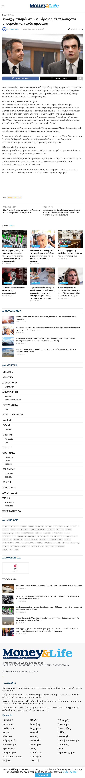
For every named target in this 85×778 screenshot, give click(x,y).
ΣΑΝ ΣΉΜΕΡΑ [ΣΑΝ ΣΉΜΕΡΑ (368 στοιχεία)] (8, 547)
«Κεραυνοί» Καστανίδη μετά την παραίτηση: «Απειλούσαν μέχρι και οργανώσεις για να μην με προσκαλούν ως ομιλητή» (42, 260)
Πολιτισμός (9, 491)
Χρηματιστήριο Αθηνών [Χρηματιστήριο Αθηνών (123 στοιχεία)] (55, 551)
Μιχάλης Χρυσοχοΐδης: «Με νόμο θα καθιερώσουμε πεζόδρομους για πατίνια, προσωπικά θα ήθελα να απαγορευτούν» (13, 260)
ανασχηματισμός (14, 198)
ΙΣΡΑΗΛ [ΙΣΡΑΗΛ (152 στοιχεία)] (38, 537)
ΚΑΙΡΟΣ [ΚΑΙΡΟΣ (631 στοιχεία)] (47, 537)
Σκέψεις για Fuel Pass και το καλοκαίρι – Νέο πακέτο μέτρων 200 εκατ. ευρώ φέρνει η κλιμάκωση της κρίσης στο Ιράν (40, 700)
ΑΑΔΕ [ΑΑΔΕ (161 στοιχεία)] (31, 531)
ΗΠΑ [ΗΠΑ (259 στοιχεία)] (17, 537)
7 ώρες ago (20, 358)
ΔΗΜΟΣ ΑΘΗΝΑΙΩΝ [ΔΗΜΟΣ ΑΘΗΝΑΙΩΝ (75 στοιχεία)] (61, 531)
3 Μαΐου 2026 (7, 300)
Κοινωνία (8, 434)
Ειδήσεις (6, 424)
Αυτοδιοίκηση (10, 396)
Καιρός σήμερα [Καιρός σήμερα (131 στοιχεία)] (9, 541)
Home (4, 15)
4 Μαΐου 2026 (63, 263)
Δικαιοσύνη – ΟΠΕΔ (12, 418)
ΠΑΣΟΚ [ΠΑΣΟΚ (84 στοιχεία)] (42, 544)
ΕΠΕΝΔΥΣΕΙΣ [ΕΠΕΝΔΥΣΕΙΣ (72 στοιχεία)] (23, 534)
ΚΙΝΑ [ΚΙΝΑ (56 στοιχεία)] (67, 537)
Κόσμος (6, 452)
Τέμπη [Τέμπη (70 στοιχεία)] (65, 547)
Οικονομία (8, 457)
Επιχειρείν (8, 468)
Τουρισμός (9, 510)
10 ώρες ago (21, 326)
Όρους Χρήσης (70, 771)
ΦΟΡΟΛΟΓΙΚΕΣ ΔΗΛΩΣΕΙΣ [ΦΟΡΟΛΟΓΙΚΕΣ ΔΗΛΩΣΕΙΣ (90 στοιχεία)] (20, 551)
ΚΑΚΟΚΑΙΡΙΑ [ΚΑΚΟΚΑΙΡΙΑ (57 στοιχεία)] (57, 537)
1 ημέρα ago (21, 348)
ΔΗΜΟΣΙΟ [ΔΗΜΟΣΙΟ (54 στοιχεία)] (74, 531)
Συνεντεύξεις (9, 497)
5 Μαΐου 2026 (7, 268)
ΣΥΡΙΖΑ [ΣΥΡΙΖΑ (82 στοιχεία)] (39, 547)
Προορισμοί (9, 507)
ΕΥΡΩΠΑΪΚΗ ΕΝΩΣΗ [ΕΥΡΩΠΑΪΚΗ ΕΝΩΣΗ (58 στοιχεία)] (37, 534)
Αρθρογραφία (9, 387)
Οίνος (7, 414)
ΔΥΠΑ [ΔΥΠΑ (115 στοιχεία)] (6, 534)
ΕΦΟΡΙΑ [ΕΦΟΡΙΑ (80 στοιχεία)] (60, 534)
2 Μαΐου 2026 (63, 303)
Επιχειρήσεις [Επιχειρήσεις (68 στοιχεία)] (8, 537)
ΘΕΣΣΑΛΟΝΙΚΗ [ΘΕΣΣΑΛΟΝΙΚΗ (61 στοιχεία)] (27, 537)
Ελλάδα (6, 429)
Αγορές (7, 465)
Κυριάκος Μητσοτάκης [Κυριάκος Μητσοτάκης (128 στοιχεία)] (26, 541)
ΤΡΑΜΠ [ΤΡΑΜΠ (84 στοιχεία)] (57, 547)
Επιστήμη (7, 439)
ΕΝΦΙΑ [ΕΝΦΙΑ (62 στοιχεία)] (13, 534)
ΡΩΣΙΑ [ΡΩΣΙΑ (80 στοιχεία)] (67, 544)
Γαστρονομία (10, 409)
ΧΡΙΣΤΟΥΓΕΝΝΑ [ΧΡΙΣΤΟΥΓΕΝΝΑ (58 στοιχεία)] (37, 551)
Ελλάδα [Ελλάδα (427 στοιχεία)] (68, 534)
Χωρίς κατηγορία (11, 515)
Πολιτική (11, 15)
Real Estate (9, 462)
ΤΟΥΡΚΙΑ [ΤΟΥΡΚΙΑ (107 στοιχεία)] (48, 547)
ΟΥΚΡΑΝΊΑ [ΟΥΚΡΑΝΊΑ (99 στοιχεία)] (7, 544)
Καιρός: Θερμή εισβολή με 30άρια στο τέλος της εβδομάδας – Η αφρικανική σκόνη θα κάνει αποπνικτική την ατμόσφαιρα (40, 713)
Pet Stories (9, 478)
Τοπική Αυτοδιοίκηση (13, 404)
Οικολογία (8, 481)
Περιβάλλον (9, 473)
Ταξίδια (6, 502)
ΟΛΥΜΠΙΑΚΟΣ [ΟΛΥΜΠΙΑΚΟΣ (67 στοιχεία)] (71, 541)
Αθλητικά (7, 381)
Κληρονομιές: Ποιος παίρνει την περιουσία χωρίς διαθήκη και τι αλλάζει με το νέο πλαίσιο (49, 590)
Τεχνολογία (9, 443)
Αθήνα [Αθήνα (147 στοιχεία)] (48, 531)
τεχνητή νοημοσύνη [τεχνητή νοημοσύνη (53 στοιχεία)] (11, 554)
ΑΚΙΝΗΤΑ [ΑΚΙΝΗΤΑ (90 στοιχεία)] (39, 531)
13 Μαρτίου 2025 (29, 29)
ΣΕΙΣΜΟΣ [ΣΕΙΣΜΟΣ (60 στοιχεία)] (19, 547)
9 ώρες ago (20, 337)
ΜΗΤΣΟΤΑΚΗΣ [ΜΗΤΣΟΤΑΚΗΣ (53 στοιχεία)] (43, 541)
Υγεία (6, 447)
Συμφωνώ (43, 775)
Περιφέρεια (8, 401)
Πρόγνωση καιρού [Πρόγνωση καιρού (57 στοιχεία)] (55, 544)
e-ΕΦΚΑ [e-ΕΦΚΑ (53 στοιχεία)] (23, 531)
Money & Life (14, 29)
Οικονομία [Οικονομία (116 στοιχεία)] (18, 544)
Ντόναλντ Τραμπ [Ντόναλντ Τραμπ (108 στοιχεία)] (57, 541)
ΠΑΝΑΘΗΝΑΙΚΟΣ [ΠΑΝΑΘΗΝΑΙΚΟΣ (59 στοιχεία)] (31, 544)
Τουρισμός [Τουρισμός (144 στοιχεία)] (75, 547)
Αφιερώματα (9, 391)
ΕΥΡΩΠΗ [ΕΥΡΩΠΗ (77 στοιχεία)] (51, 534)
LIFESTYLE (7, 376)
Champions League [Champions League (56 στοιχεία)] (10, 531)
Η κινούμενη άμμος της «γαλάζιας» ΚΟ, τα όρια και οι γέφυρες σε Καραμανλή (70, 257)
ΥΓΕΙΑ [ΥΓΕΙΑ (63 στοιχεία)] (6, 551)
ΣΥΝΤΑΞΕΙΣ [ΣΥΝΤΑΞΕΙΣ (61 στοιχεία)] (29, 547)
